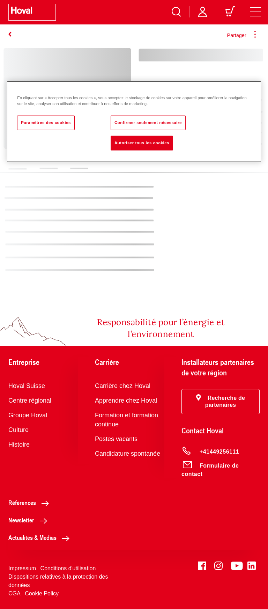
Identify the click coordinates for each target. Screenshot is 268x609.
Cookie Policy (42, 593)
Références (30, 502)
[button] (220, 401)
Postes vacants (116, 438)
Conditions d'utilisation (68, 568)
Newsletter (29, 519)
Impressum (22, 568)
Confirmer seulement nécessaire (148, 122)
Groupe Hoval (27, 415)
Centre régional (29, 400)
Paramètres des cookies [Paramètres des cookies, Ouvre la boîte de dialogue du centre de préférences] (46, 122)
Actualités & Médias (40, 537)
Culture (18, 429)
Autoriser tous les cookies (141, 142)
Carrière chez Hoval (122, 385)
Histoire (19, 444)
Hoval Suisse (26, 385)
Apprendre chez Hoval (126, 400)
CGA (14, 593)
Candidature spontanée (127, 453)
